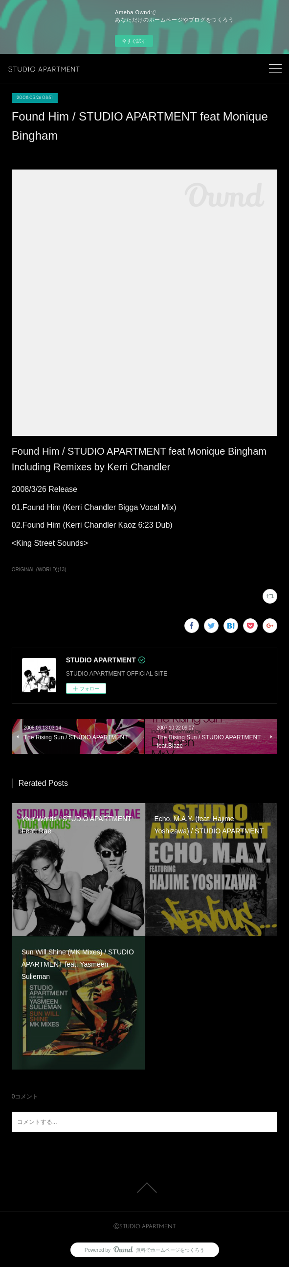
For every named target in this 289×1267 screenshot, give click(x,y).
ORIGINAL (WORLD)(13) (39, 569)
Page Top (144, 1187)
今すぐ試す (134, 41)
